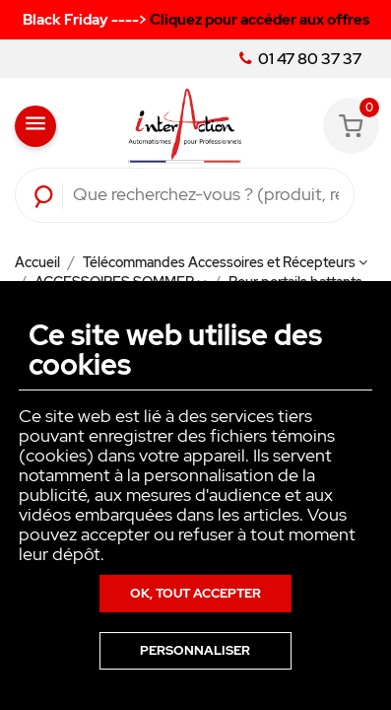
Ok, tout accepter (195, 593)
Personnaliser (195, 650)
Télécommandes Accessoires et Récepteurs (225, 262)
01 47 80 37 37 (300, 59)
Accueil (39, 262)
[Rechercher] (206, 195)
